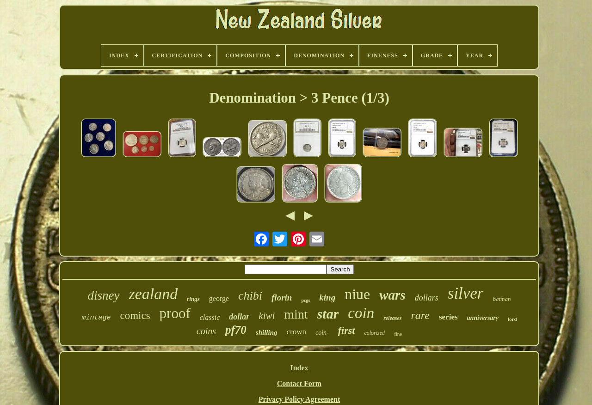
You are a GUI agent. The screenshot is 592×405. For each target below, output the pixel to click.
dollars (426, 297)
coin (361, 313)
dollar (239, 316)
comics (135, 315)
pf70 (236, 330)
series (448, 317)
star (328, 313)
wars (392, 295)
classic (210, 317)
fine (398, 334)
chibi (250, 295)
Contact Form (299, 383)
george (219, 298)
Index (299, 368)
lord (512, 319)
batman (502, 298)
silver (466, 293)
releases (392, 318)
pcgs (305, 300)
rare (420, 315)
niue (357, 294)
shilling (267, 332)
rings (193, 298)
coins (206, 331)
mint (296, 314)
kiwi (267, 315)
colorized (374, 333)
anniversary (483, 317)
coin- (322, 332)
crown (296, 331)
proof (175, 313)
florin (281, 297)
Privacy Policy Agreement (299, 399)
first (346, 330)
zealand (153, 293)
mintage (96, 318)
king (327, 297)
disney (104, 295)
